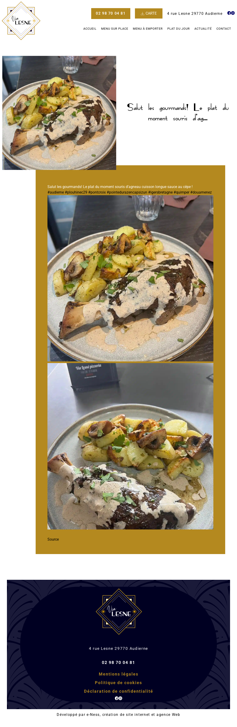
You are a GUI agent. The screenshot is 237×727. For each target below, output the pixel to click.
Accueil (90, 28)
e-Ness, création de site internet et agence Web (133, 714)
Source (53, 539)
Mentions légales (118, 674)
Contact (223, 28)
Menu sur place (114, 28)
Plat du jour (178, 28)
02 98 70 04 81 (118, 662)
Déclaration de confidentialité (118, 691)
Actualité (203, 28)
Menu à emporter (148, 28)
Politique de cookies (118, 682)
